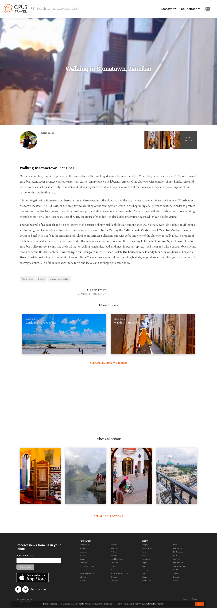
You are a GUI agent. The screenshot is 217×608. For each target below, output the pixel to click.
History (41, 279)
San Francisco (178, 563)
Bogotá (144, 563)
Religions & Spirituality (88, 566)
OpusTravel (15, 9)
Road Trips (115, 548)
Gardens (83, 555)
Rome (175, 555)
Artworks (83, 548)
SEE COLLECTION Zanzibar (108, 362)
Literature (114, 581)
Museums (83, 552)
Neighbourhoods (117, 559)
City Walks (115, 563)
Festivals (114, 552)
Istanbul (176, 577)
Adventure (83, 577)
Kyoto (144, 566)
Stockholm (177, 570)
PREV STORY (63, 292)
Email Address (24, 555)
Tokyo (175, 581)
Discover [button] (167, 9)
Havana (144, 555)
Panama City (177, 548)
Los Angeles (146, 570)
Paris (175, 545)
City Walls (83, 563)
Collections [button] (189, 9)
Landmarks (84, 570)
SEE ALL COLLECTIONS (108, 516)
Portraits (114, 555)
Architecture (27, 279)
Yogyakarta (177, 573)
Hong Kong (146, 559)
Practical (114, 545)
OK (199, 604)
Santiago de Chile (179, 566)
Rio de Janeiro (178, 552)
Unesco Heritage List (59, 279)
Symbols (114, 577)
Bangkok (145, 545)
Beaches (114, 570)
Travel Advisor (39, 589)
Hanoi (144, 552)
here (120, 604)
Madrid (144, 577)
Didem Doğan (47, 133)
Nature (82, 559)
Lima (144, 573)
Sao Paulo (176, 559)
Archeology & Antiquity (119, 573)
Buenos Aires (147, 548)
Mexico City (146, 581)
